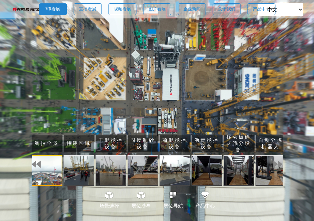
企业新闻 (192, 9)
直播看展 (87, 9)
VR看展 (53, 9)
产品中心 (261, 9)
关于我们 (226, 9)
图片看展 (157, 9)
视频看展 (122, 9)
